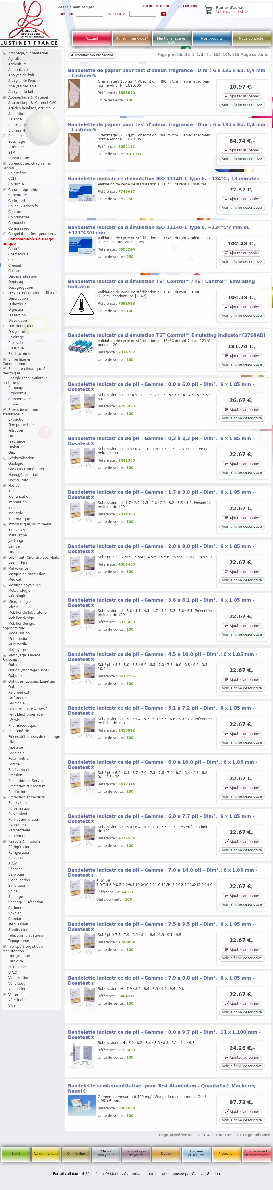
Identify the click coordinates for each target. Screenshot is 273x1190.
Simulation (17, 886)
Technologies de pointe (136, 1153)
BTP (11, 153)
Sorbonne (16, 908)
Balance (15, 119)
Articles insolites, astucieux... (33, 108)
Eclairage (16, 337)
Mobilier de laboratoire (27, 613)
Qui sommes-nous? (131, 38)
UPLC (12, 972)
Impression (17, 502)
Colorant (15, 212)
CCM (12, 179)
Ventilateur (17, 984)
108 (216, 55)
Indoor (13, 508)
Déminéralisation (22, 276)
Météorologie (19, 591)
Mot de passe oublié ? (158, 5)
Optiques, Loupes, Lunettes (31, 681)
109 (226, 55)
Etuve (13, 404)
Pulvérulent (18, 814)
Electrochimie (20, 354)
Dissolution (17, 321)
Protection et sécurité (26, 797)
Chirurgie (16, 184)
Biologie (15, 136)
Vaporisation (18, 978)
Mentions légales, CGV (172, 40)
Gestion (213, 1174)
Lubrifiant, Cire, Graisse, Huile (33, 558)
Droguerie (16, 332)
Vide (12, 1005)
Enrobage (16, 388)
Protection (227, 1154)
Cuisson (15, 271)
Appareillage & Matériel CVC (32, 103)
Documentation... (23, 326)
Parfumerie (17, 698)
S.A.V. (13, 864)
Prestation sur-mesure (27, 786)
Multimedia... (19, 644)
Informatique (19, 519)
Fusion (13, 447)
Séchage (15, 869)
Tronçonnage (19, 956)
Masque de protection (27, 574)
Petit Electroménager (26, 714)
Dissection (17, 315)
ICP (11, 491)
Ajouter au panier (242, 95)
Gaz (11, 452)
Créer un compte (188, 5)
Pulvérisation (19, 808)
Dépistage (17, 282)
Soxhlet (14, 913)
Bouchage (16, 142)
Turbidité (15, 961)
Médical (14, 579)
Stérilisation (18, 930)
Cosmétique (18, 254)
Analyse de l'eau (22, 81)
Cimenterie (17, 195)
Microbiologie (19, 602)
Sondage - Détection (25, 902)
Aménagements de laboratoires (256, 1153)
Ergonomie (17, 393)
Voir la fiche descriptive (242, 105)
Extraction (17, 419)
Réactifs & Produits (24, 841)
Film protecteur (21, 425)
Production (17, 792)
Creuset (14, 265)
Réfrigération (19, 847)
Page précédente (173, 55)
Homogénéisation (23, 475)
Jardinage (16, 541)
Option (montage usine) (28, 670)
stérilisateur (18, 924)
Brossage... (17, 147)
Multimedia (17, 639)
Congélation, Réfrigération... (32, 234)
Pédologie (16, 703)
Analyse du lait (21, 92)
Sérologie (16, 874)
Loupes (14, 552)
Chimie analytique (106, 1153)
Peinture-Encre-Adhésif (27, 709)
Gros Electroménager (26, 469)
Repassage (17, 858)
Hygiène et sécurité (196, 1153)
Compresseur (19, 228)
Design (166, 1154)
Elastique (16, 348)
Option (14, 665)
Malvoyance (18, 568)
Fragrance (16, 441)
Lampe (14, 546)
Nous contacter (252, 38)
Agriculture (17, 64)
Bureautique (18, 158)
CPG (11, 260)
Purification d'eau (23, 820)
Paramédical (18, 693)
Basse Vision (19, 125)
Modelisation (19, 633)
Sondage (15, 897)
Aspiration (17, 114)
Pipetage (15, 747)
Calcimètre (17, 173)
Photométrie (18, 731)
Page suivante (255, 55)
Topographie (18, 941)
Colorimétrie (18, 217)
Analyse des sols (22, 86)
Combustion (18, 223)
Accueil (92, 38)
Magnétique (18, 563)
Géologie (15, 464)
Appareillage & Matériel (28, 97)
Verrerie (15, 995)
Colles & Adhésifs (23, 206)
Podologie (16, 753)
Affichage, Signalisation (28, 53)
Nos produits (212, 38)
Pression (15, 775)
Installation (17, 535)
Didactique (17, 304)
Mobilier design (21, 618)
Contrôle (15, 249)
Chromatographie (23, 190)
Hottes (13, 486)
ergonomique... (21, 399)
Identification (19, 497)
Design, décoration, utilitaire (32, 293)
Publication (17, 803)
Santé (15, 1154)
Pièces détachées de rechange (34, 737)
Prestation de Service (26, 781)
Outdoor (15, 687)
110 (235, 55)
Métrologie (17, 596)
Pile (11, 742)
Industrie (15, 513)
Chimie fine (76, 1154)
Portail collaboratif (68, 1174)
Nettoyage (17, 650)
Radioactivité (19, 830)
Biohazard (16, 130)
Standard (16, 919)
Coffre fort (17, 201)
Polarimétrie (18, 759)
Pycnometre (18, 825)
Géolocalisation (21, 458)
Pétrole (14, 720)
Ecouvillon (17, 343)
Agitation (16, 59)
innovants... (18, 530)
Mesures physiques (24, 585)
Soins (12, 891)
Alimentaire (18, 70)
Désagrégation (20, 288)
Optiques (16, 676)
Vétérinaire (17, 1000)
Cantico (198, 1174)
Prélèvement (19, 770)
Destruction (18, 298)
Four (12, 436)
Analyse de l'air (21, 75)
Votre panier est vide (234, 12)
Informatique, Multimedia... (31, 524)
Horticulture (18, 480)
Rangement (18, 836)
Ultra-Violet (17, 967)
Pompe (14, 764)
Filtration (15, 431)
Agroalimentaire (46, 1154)
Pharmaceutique (22, 726)
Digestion (16, 310)
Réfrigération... (21, 853)
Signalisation (19, 880)
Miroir (13, 607)
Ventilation (17, 989)
